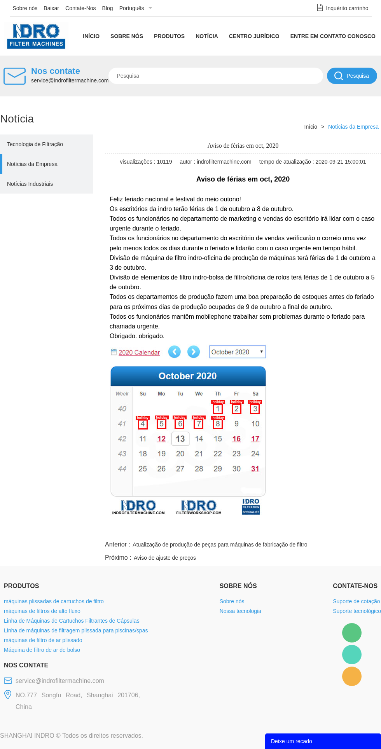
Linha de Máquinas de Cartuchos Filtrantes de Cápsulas (72, 621)
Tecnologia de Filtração (35, 144)
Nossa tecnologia (240, 611)
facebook (242, 530)
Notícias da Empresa (32, 164)
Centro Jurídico (254, 36)
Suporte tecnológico (357, 611)
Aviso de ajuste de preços (165, 558)
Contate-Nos (80, 8)
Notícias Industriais (30, 184)
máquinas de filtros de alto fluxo (42, 611)
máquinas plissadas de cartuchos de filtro (54, 601)
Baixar (51, 8)
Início (91, 36)
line (263, 530)
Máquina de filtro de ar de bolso (42, 650)
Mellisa (352, 654)
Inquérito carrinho (347, 8)
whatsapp (304, 530)
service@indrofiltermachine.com (69, 80)
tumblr (346, 530)
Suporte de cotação (356, 601)
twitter (283, 530)
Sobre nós (25, 8)
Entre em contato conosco (333, 36)
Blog (107, 8)
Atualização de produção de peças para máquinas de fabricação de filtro (220, 544)
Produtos (169, 36)
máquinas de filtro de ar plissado (43, 640)
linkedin (367, 530)
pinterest (325, 530)
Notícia (207, 36)
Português (131, 8)
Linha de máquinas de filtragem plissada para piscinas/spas (76, 630)
